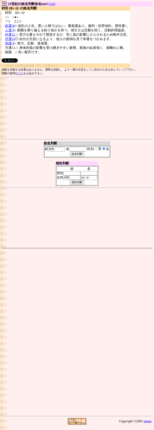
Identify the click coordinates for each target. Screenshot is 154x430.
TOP (52, 4)
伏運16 (10, 39)
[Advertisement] (77, 108)
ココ (20, 73)
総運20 (10, 26)
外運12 (10, 34)
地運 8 (9, 43)
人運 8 (9, 30)
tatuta (147, 421)
